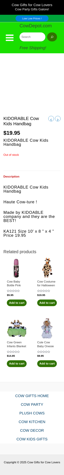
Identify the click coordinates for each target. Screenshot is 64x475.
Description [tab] (11, 176)
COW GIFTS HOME (32, 396)
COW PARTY (32, 404)
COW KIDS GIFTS (31, 439)
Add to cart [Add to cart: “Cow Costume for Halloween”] (47, 302)
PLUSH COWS (32, 413)
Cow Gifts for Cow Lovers (32, 5)
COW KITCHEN (32, 422)
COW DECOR (32, 430)
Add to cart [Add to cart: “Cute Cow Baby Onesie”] (47, 363)
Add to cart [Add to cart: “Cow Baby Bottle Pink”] (16, 302)
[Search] (52, 36)
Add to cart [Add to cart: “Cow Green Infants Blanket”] (16, 363)
